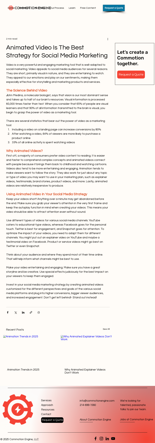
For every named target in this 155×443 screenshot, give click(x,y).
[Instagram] (101, 438)
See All (106, 329)
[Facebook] (95, 438)
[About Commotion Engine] (95, 420)
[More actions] (108, 39)
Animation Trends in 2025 (23, 369)
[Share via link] (30, 312)
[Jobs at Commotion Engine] (136, 420)
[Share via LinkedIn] (23, 312)
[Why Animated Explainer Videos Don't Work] (86, 349)
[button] (131, 75)
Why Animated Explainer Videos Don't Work (85, 371)
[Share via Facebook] (7, 312)
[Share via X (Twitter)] (15, 312)
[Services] (52, 400)
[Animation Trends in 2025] (29, 349)
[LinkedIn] (107, 438)
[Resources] (52, 410)
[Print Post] (38, 312)
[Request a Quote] (114, 8)
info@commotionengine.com (97, 400)
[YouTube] (113, 438)
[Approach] (52, 405)
